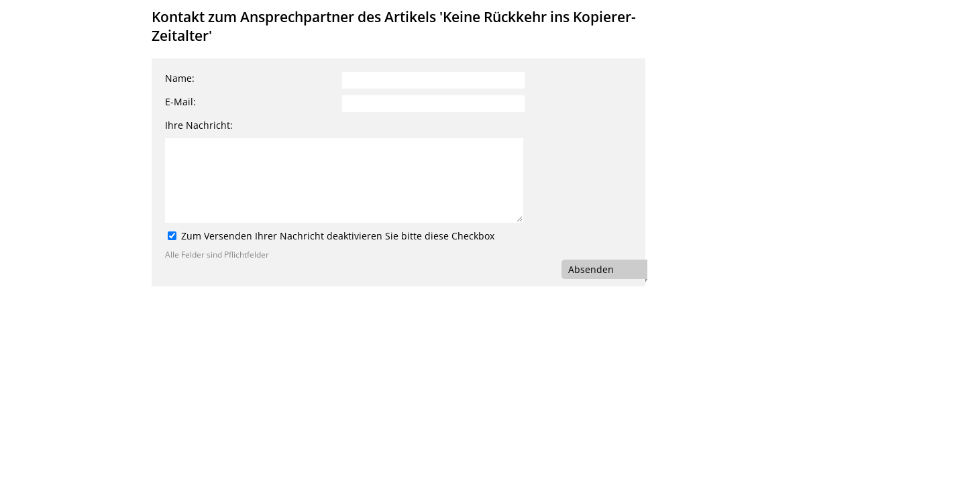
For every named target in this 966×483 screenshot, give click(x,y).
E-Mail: (180, 101)
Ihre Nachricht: (199, 125)
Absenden (591, 269)
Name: (180, 78)
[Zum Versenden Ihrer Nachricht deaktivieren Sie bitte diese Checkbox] (172, 235)
